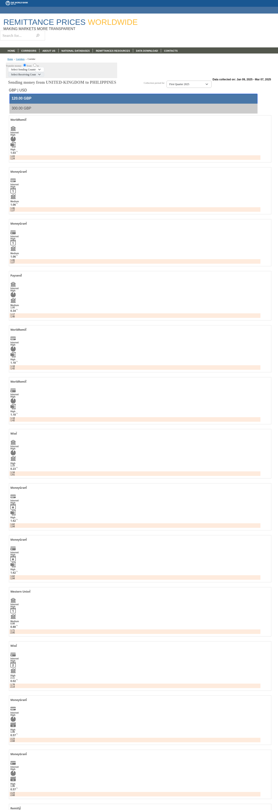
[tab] (133, 99)
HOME (11, 50)
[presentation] (21, 98)
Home (10, 59)
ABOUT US (48, 50)
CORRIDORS (28, 50)
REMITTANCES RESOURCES (113, 50)
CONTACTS (171, 50)
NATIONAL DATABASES (76, 50)
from (29, 65)
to (38, 65)
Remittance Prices (70, 22)
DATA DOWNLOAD (147, 50)
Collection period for (155, 83)
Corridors (20, 59)
